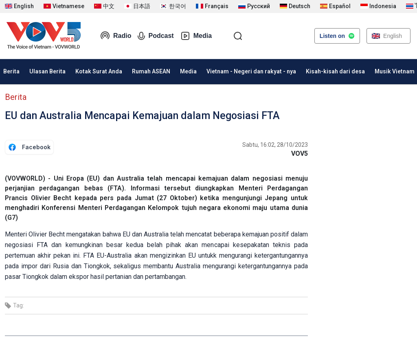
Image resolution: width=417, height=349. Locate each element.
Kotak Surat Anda (98, 71)
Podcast (155, 36)
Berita (15, 97)
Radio (115, 36)
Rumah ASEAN (151, 71)
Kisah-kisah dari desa (335, 71)
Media (196, 36)
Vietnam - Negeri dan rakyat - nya (251, 71)
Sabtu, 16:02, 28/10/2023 (275, 144)
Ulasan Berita (47, 71)
